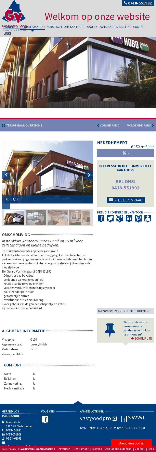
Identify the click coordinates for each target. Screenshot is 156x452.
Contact (139, 27)
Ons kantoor (73, 27)
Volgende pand (140, 125)
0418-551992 (138, 2)
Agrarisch (54, 27)
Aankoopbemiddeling (115, 27)
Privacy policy (9, 448)
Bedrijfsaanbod (32, 27)
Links (7, 33)
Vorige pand (109, 125)
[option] (47, 172)
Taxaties (91, 27)
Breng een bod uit (131, 443)
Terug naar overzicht (23, 125)
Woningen (10, 27)
